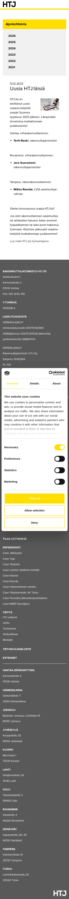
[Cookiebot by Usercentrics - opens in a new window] (49, 373)
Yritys (7, 612)
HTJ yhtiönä (10, 617)
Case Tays (9, 558)
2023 (11, 55)
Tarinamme (9, 628)
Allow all (34, 498)
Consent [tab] (12, 383)
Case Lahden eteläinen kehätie (21, 570)
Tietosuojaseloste (17, 649)
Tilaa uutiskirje (14, 538)
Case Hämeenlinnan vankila (19, 586)
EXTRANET (10, 657)
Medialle (8, 640)
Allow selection (34, 510)
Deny (34, 522)
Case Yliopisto (11, 564)
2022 (12, 61)
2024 (12, 48)
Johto (6, 623)
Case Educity (10, 581)
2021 (11, 67)
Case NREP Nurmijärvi (16, 603)
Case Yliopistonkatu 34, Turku (20, 592)
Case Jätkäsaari (12, 553)
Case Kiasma (10, 575)
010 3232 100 (17, 294)
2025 (12, 42)
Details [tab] (34, 383)
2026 (12, 36)
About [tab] (56, 383)
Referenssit (12, 547)
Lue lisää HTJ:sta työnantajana (29, 241)
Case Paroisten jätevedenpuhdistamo (25, 598)
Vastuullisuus (10, 634)
